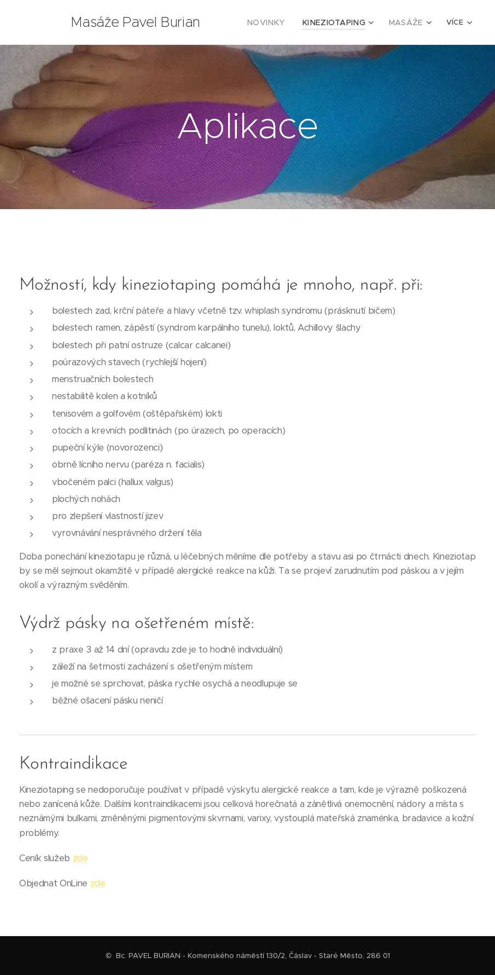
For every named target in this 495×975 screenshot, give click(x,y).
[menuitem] (280, 22)
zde (80, 858)
